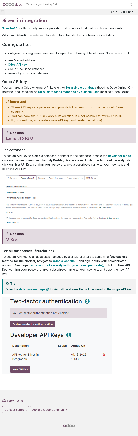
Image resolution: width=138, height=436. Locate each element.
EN (113, 11)
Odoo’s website (64, 261)
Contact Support (15, 409)
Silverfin (8, 28)
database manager (32, 289)
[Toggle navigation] (2, 12)
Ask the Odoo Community (49, 409)
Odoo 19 (125, 11)
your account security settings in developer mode (66, 265)
